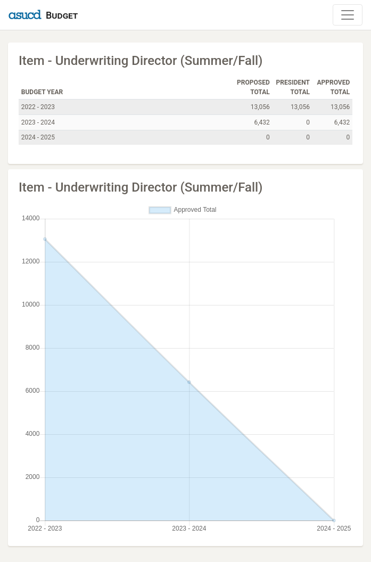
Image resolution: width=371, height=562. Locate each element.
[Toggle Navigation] (347, 15)
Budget (62, 15)
